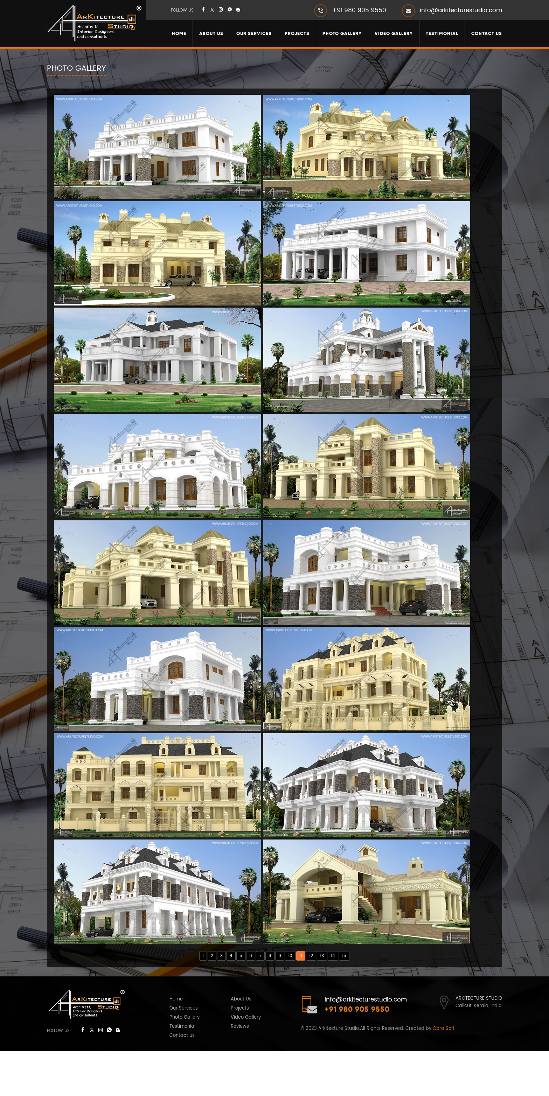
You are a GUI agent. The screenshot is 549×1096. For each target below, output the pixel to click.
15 (344, 1000)
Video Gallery (394, 33)
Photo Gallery (342, 33)
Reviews (240, 1071)
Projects (297, 33)
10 (290, 1000)
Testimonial (442, 33)
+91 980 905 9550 (359, 10)
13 (322, 1000)
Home (179, 33)
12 (311, 1000)
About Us (211, 33)
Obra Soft (443, 1073)
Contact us (182, 1080)
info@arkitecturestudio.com (461, 10)
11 (300, 1000)
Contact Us (486, 33)
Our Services (254, 33)
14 (333, 1000)
